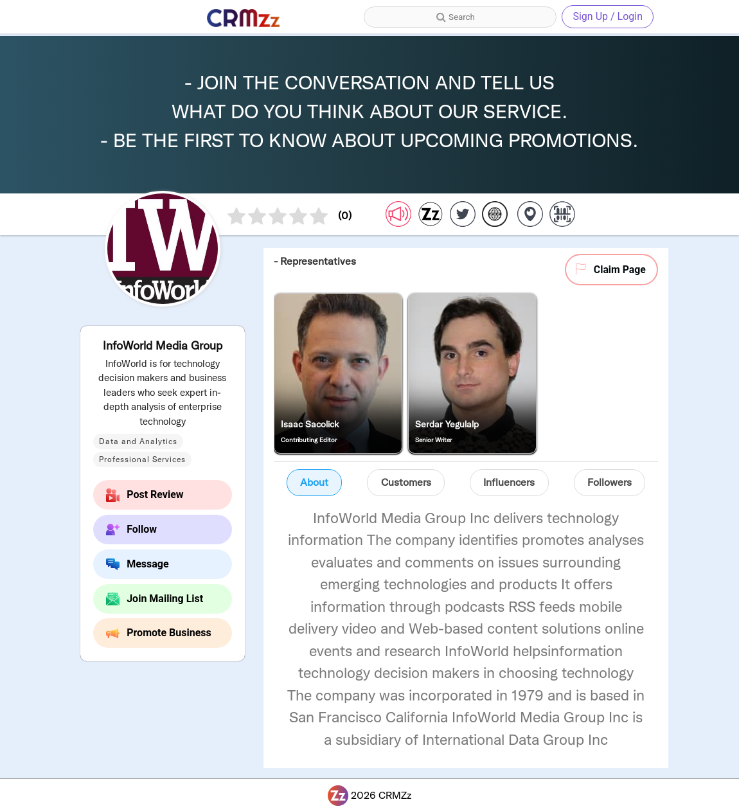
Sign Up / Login (608, 16)
